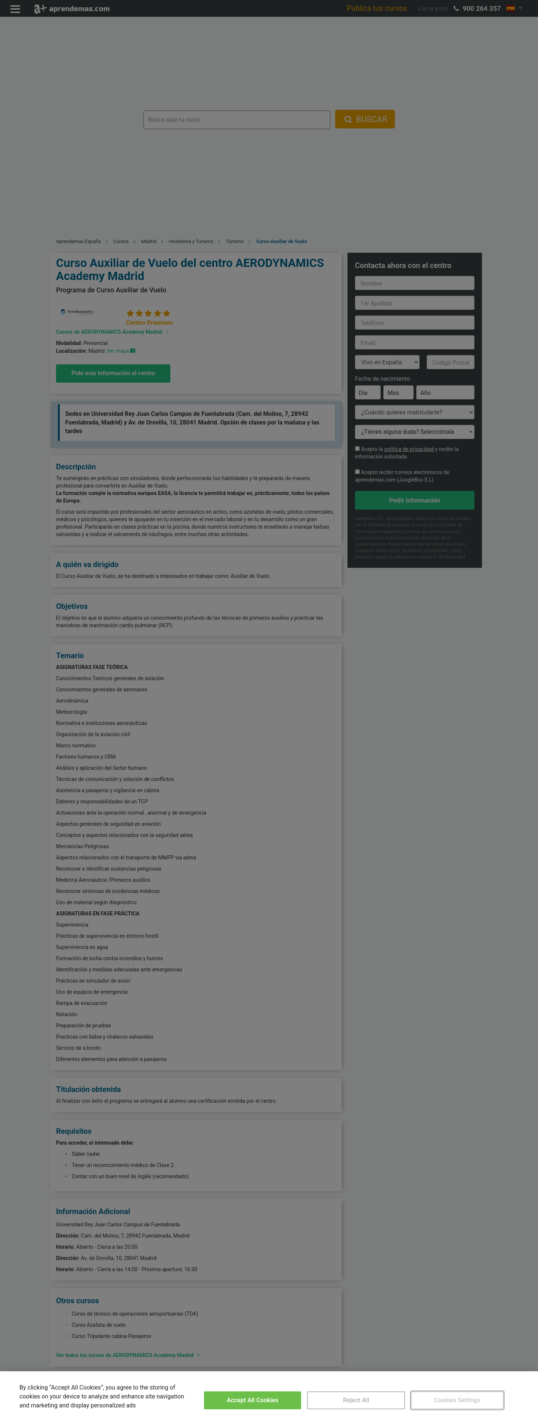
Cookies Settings (457, 1400)
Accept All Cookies (252, 1400)
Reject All (356, 1400)
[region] (269, 1396)
